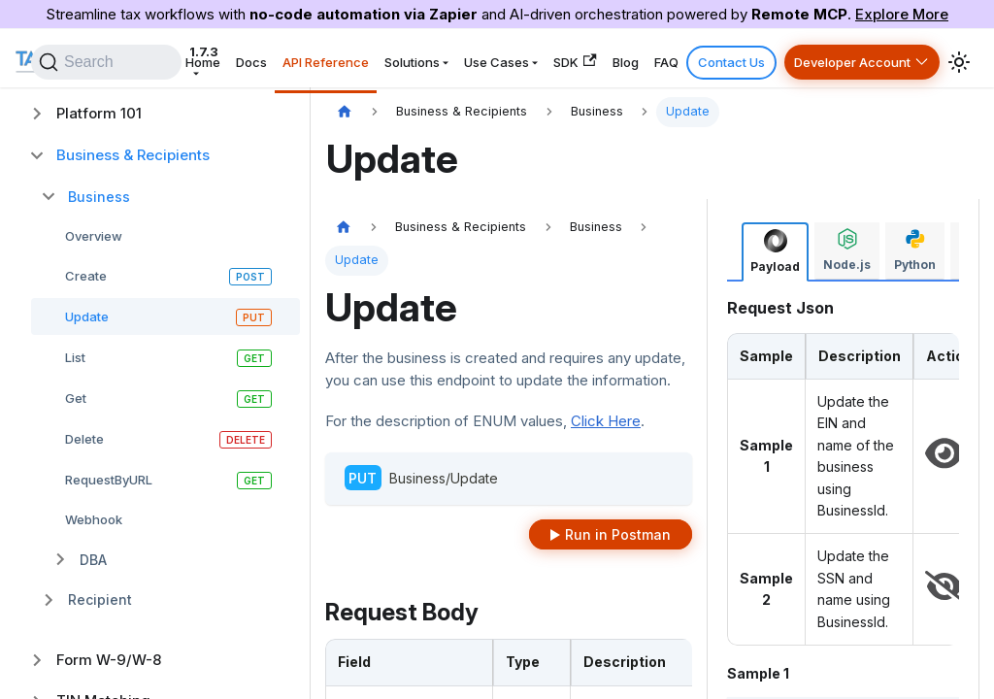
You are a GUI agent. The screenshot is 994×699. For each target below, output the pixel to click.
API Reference (388, 58)
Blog (657, 58)
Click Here (606, 421)
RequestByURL (108, 479)
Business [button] (99, 196)
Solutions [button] (466, 58)
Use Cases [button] (543, 58)
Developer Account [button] (856, 58)
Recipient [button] (100, 599)
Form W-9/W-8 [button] (108, 659)
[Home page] (344, 112)
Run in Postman (618, 534)
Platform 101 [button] (99, 113)
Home (280, 58)
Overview (93, 236)
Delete (84, 439)
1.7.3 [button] (210, 58)
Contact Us (745, 58)
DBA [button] (93, 559)
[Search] (181, 58)
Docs (321, 58)
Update (87, 316)
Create (86, 275)
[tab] (775, 252)
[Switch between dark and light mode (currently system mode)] (959, 58)
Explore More (901, 14)
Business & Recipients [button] (133, 155)
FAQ (690, 58)
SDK (613, 58)
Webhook (93, 519)
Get (75, 398)
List (75, 357)
